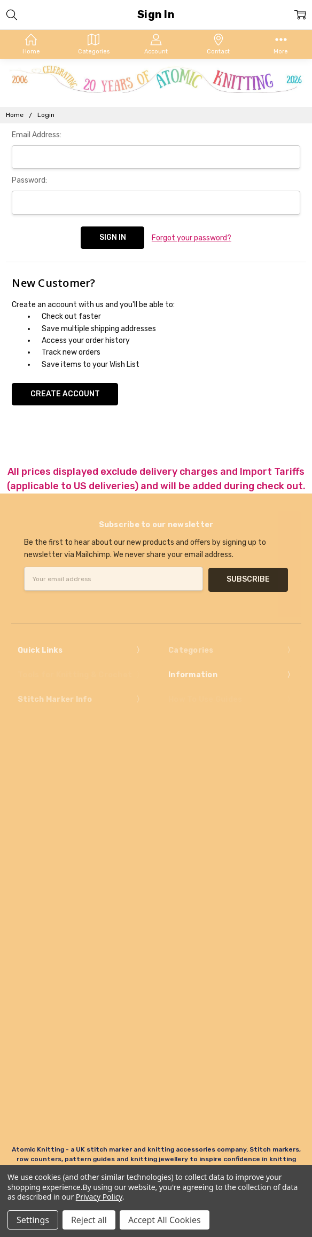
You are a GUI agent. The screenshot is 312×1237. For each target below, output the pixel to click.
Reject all (89, 1220)
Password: (29, 180)
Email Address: (36, 134)
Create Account (65, 392)
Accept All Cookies (164, 1220)
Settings (33, 1220)
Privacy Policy (99, 1197)
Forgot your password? (191, 237)
